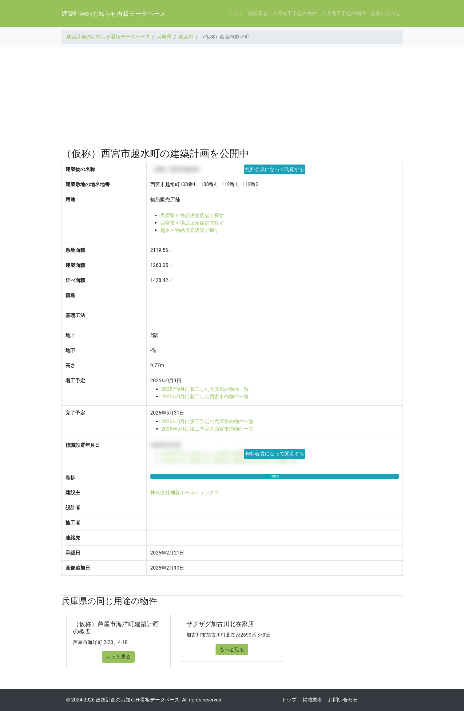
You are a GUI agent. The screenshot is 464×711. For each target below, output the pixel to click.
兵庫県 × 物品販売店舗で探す (192, 215)
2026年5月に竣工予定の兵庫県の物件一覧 (207, 421)
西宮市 (186, 37)
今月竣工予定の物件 (294, 13)
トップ (235, 13)
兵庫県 (164, 37)
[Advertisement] (232, 97)
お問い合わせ (385, 13)
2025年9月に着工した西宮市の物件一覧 (205, 396)
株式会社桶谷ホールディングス (184, 492)
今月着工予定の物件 (344, 13)
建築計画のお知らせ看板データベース (113, 13)
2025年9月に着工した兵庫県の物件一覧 (205, 389)
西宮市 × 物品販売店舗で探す (192, 223)
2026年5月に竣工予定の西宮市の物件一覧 (207, 429)
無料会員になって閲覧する (274, 169)
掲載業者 (258, 13)
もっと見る (118, 657)
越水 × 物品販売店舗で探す (189, 230)
